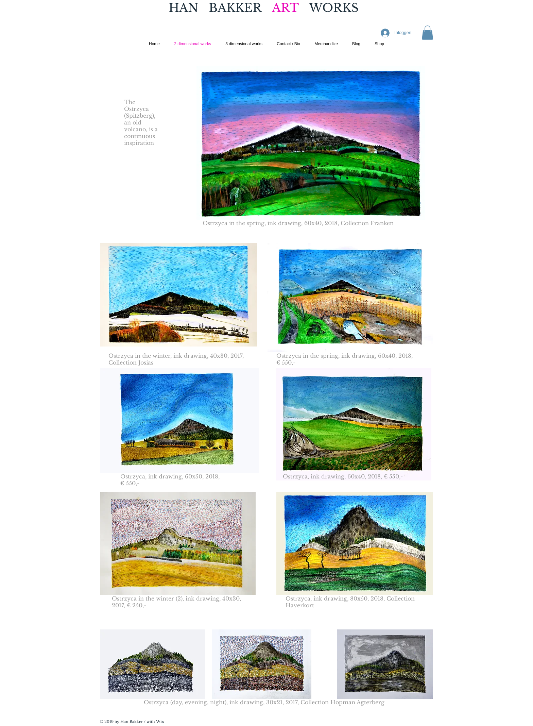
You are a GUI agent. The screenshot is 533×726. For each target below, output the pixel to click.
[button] (427, 33)
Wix (160, 721)
